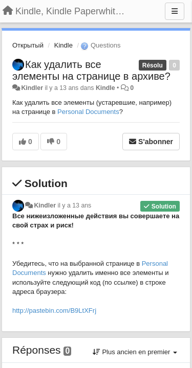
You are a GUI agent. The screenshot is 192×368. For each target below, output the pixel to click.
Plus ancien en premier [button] (135, 352)
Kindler (32, 87)
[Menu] (174, 11)
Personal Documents (88, 112)
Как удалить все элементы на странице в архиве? (91, 70)
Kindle (63, 45)
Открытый (28, 45)
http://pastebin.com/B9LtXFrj (54, 310)
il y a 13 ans (74, 205)
